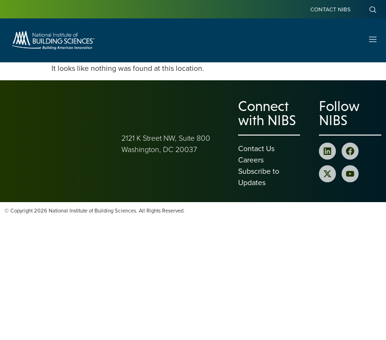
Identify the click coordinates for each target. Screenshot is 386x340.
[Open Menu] (373, 40)
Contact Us (256, 148)
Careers (251, 159)
